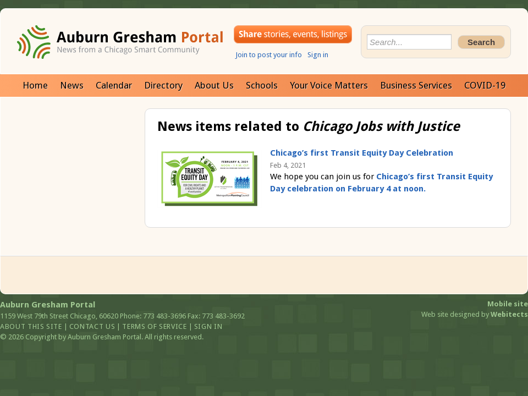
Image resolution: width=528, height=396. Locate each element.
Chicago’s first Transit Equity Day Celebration (361, 153)
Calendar (114, 85)
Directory (163, 85)
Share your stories (293, 34)
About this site (31, 326)
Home (35, 85)
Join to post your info (268, 55)
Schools (262, 85)
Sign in (317, 55)
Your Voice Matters (329, 85)
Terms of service (154, 326)
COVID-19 (484, 85)
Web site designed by (474, 314)
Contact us (92, 326)
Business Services (416, 85)
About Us (214, 85)
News (72, 85)
